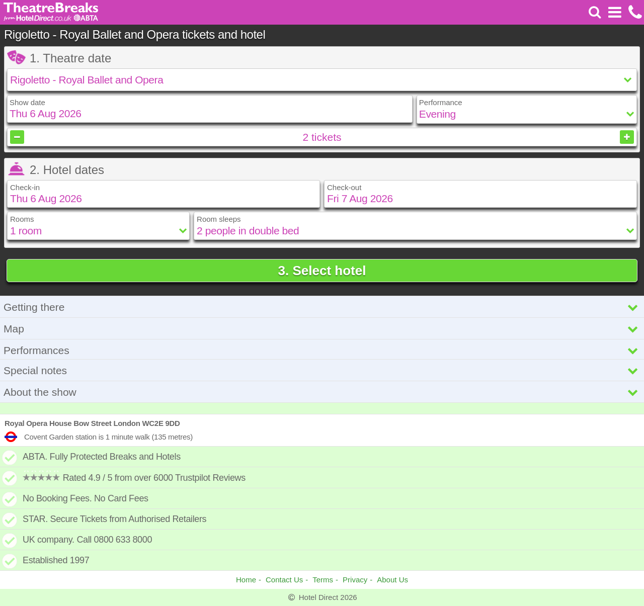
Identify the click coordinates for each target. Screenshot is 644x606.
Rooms (22, 219)
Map (321, 328)
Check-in (25, 187)
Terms (322, 579)
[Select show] (322, 79)
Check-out (344, 187)
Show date (27, 102)
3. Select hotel (322, 270)
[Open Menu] (614, 12)
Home (246, 579)
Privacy (355, 579)
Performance (440, 102)
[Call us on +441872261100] (634, 12)
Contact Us (284, 579)
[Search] (595, 12)
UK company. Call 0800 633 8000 (87, 540)
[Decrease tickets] (17, 137)
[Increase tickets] (627, 137)
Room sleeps (219, 219)
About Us (392, 579)
